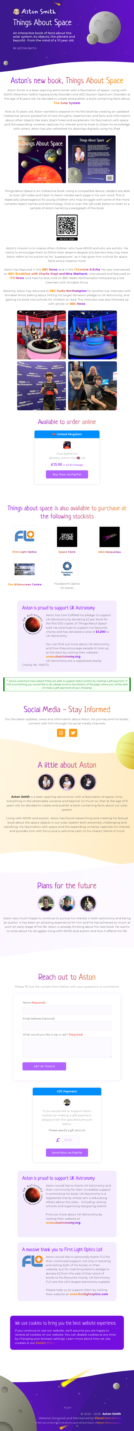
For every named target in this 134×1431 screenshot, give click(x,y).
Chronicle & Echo (87, 269)
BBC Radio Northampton (68, 291)
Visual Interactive (108, 1413)
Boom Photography (109, 1417)
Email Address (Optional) (40, 1014)
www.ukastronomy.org (89, 648)
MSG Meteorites (109, 552)
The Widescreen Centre (24, 584)
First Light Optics (24, 551)
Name (35, 998)
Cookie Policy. (46, 1337)
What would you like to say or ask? (54, 1030)
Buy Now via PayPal (67, 474)
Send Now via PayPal (67, 1149)
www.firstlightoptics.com (74, 1286)
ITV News (17, 278)
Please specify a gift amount (67, 1126)
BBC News (49, 269)
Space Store (67, 551)
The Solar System (66, 103)
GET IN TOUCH (44, 1062)
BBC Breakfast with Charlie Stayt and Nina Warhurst (47, 273)
